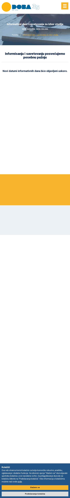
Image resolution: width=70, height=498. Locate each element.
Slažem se (35, 487)
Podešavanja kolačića (35, 494)
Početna (15, 35)
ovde (20, 481)
